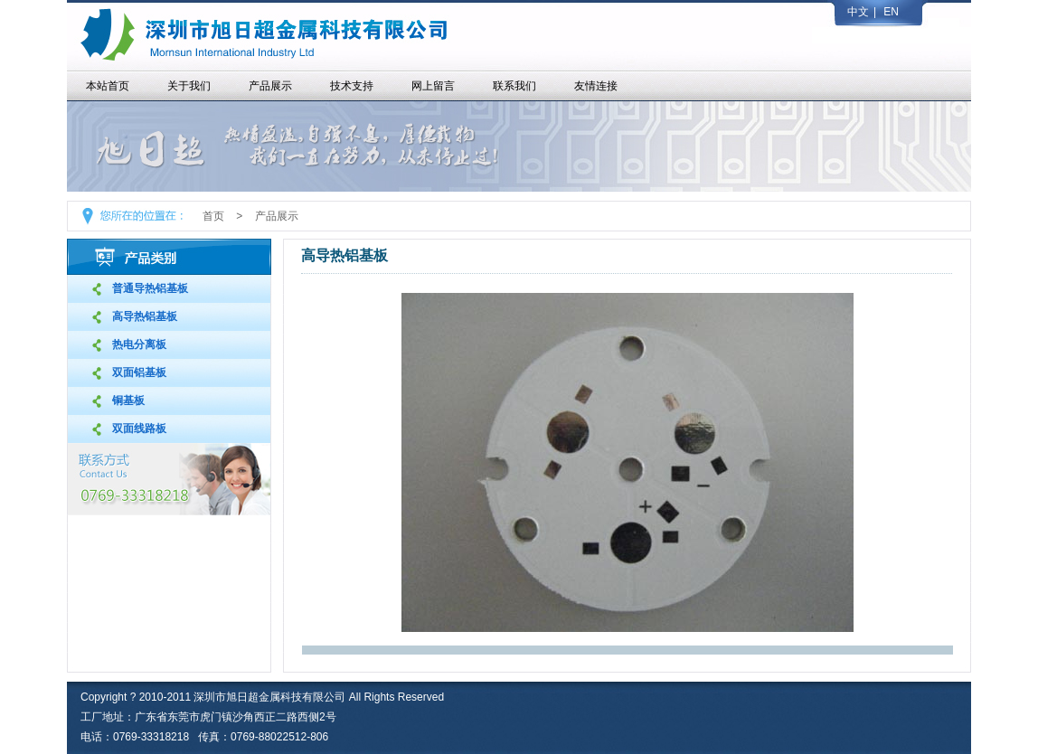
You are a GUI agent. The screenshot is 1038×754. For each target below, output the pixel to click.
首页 (213, 216)
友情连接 (596, 86)
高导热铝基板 (144, 316)
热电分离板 (139, 344)
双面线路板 (139, 428)
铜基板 (128, 400)
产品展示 (270, 86)
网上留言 (433, 86)
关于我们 (189, 86)
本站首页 (107, 86)
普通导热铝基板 (150, 288)
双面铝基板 (139, 372)
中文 (858, 11)
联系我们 (514, 86)
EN (891, 11)
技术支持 (351, 86)
